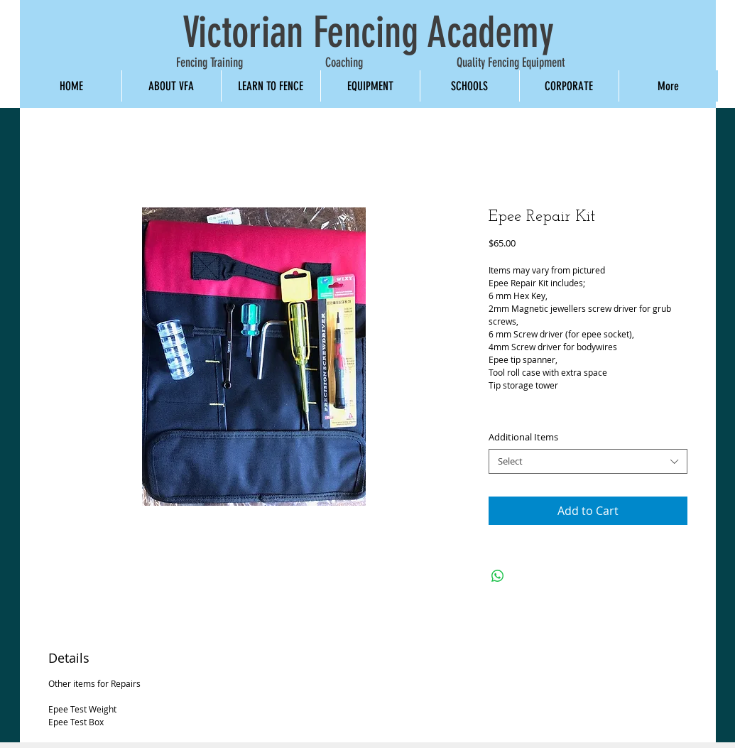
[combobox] (588, 461)
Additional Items (523, 436)
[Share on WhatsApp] (497, 576)
